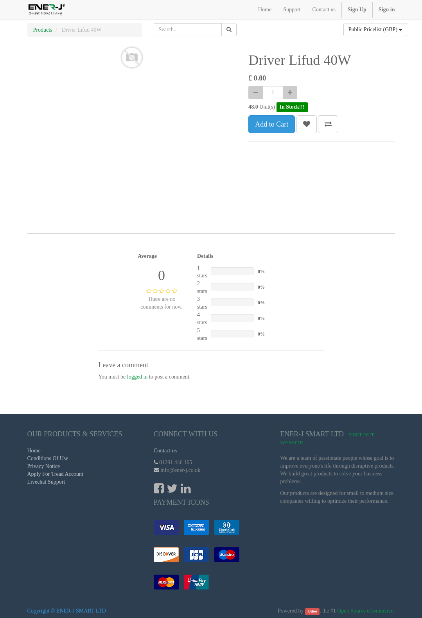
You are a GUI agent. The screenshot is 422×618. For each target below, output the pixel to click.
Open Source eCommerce (365, 611)
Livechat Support (46, 482)
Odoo (312, 611)
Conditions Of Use (47, 458)
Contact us (165, 451)
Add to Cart (271, 124)
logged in (137, 377)
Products (42, 30)
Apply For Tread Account (55, 474)
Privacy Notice (43, 466)
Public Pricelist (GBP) (375, 29)
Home (34, 451)
